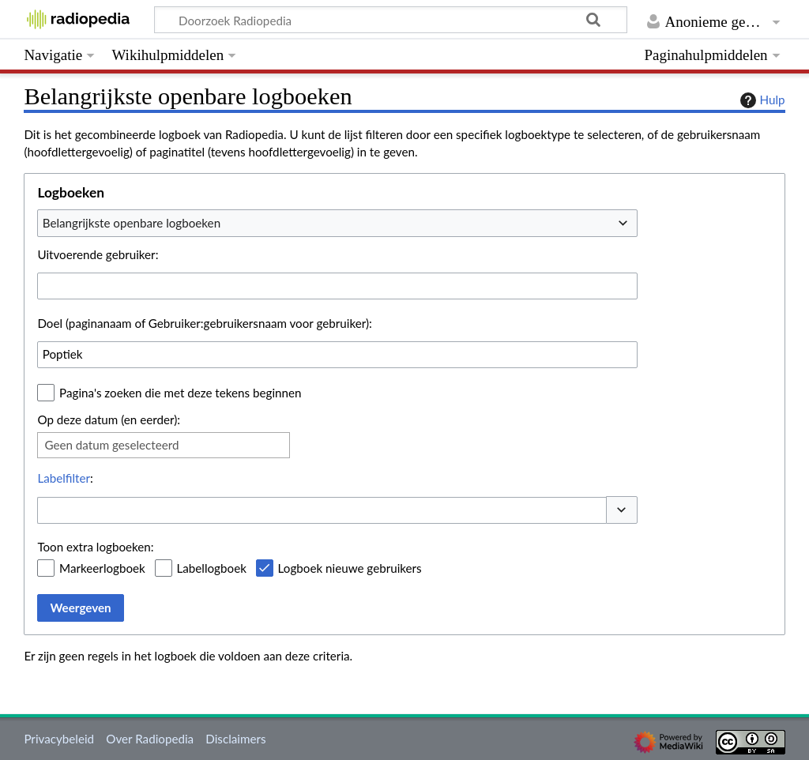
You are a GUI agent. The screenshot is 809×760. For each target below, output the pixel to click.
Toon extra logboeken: (95, 547)
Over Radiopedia (150, 739)
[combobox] (337, 222)
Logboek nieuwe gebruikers (350, 568)
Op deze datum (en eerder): (108, 419)
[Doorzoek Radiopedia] (391, 19)
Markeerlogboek (102, 568)
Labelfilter (63, 478)
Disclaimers (235, 739)
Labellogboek (211, 568)
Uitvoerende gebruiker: (97, 254)
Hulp (760, 100)
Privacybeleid (59, 739)
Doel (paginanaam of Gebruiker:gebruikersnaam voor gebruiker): (204, 323)
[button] (622, 510)
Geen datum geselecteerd (111, 445)
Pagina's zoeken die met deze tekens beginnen (180, 393)
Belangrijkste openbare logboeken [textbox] (131, 223)
